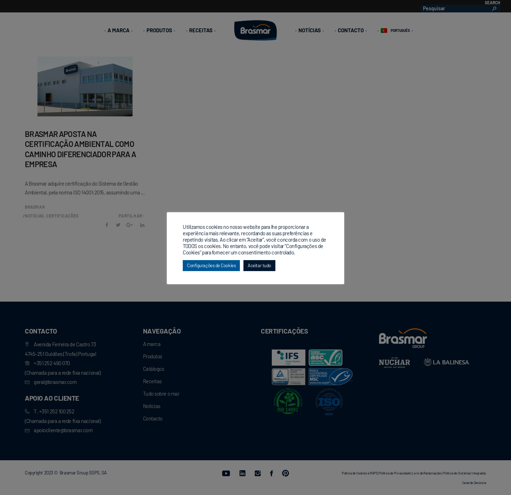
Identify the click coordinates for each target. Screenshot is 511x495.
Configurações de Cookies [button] (211, 265)
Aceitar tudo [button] (259, 265)
